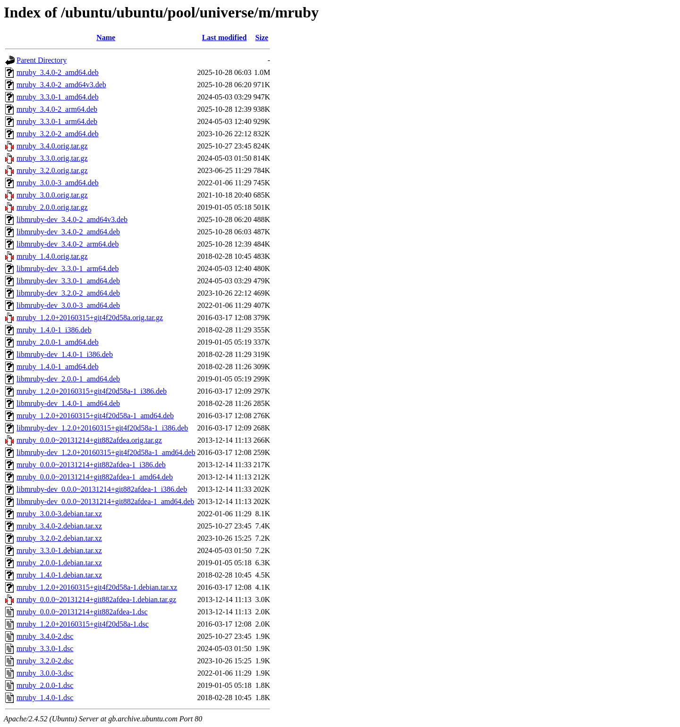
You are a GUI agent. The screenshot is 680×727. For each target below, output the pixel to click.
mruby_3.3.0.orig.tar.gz (52, 158)
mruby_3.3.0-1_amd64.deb (58, 97)
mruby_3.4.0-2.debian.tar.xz (59, 526)
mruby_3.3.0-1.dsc (45, 648)
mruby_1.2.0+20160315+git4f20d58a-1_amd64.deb (95, 416)
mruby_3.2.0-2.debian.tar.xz (59, 538)
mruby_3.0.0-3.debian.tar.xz (59, 514)
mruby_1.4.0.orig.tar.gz (52, 256)
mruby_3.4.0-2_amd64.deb (58, 72)
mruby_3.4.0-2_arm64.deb (57, 109)
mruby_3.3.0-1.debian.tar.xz (59, 550)
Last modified (224, 37)
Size (262, 37)
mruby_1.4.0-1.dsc (45, 698)
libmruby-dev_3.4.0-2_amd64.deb (68, 232)
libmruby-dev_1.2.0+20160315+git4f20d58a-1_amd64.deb (106, 452)
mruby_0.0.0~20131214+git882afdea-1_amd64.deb (95, 477)
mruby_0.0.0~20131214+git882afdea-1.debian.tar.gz (96, 599)
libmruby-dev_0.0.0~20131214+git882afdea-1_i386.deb (102, 489)
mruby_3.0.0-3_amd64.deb (58, 183)
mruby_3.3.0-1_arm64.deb (57, 121)
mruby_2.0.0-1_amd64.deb (58, 342)
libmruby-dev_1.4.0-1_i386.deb (65, 354)
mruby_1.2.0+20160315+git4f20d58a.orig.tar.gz (90, 318)
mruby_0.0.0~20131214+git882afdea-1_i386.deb (91, 465)
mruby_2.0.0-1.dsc (45, 685)
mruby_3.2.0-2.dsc (45, 661)
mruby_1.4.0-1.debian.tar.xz (59, 575)
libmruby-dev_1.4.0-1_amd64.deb (68, 403)
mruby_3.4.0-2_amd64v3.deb (61, 85)
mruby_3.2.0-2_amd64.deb (58, 134)
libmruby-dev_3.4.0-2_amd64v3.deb (72, 219)
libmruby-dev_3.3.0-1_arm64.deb (68, 268)
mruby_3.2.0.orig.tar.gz (52, 170)
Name (105, 37)
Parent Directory (42, 60)
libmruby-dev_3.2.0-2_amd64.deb (68, 293)
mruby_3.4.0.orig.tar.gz (52, 146)
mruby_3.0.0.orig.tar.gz (52, 195)
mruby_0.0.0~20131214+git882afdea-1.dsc (82, 612)
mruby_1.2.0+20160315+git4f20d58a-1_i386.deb (92, 391)
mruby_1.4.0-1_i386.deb (54, 330)
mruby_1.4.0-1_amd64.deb (58, 367)
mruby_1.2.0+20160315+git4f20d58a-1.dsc (83, 624)
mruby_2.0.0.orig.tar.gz (52, 207)
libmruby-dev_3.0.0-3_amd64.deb (68, 305)
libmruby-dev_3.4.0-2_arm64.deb (68, 244)
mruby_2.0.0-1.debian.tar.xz (59, 563)
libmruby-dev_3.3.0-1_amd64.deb (68, 281)
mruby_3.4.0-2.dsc (45, 636)
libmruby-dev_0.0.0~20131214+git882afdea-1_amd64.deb (105, 501)
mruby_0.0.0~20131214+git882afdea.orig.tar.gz (89, 440)
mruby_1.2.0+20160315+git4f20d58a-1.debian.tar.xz (97, 587)
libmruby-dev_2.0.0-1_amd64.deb (68, 379)
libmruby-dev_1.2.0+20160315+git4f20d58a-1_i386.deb (102, 428)
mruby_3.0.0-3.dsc (45, 673)
